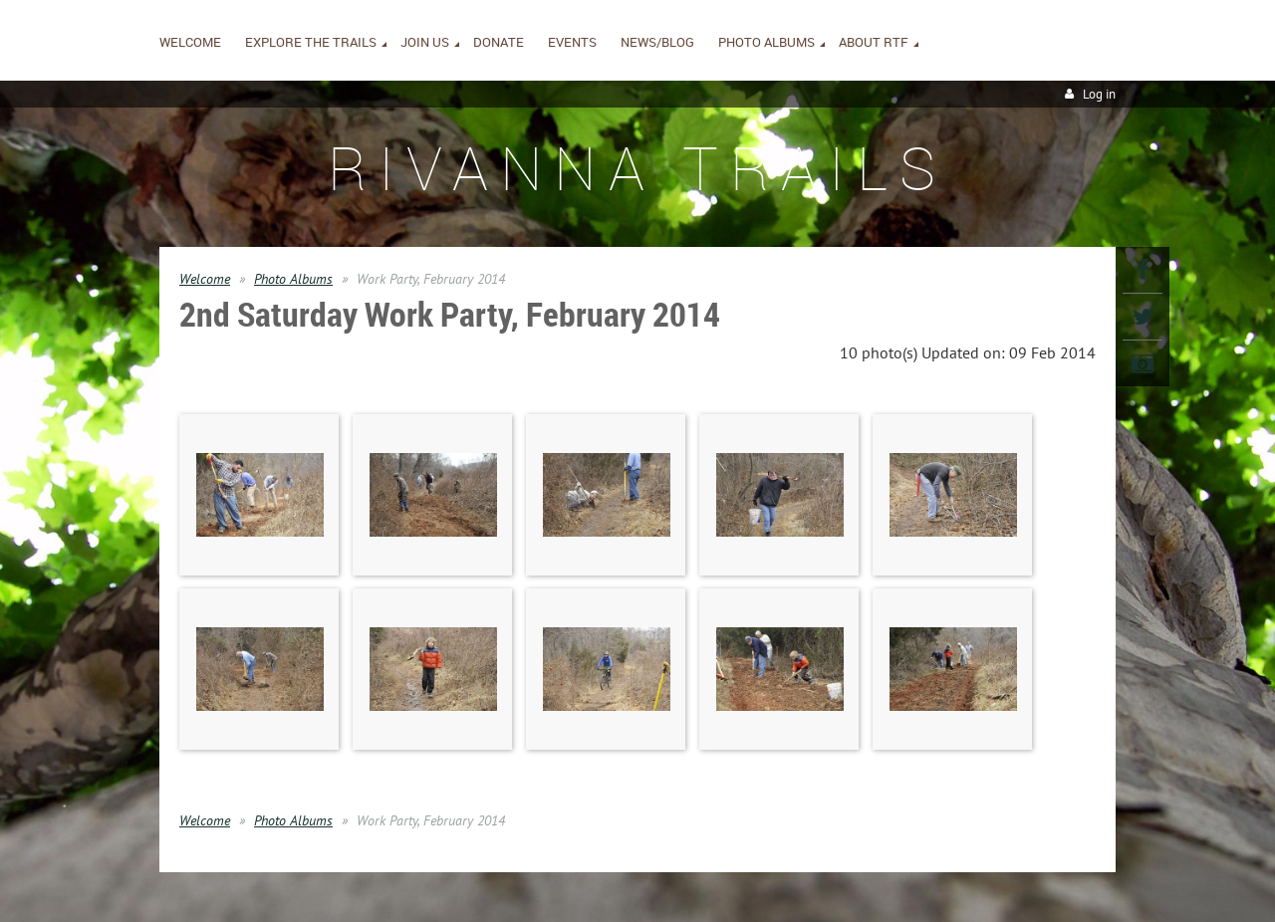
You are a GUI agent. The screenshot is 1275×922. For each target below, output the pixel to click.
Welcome (204, 279)
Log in (1099, 94)
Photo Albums (293, 279)
